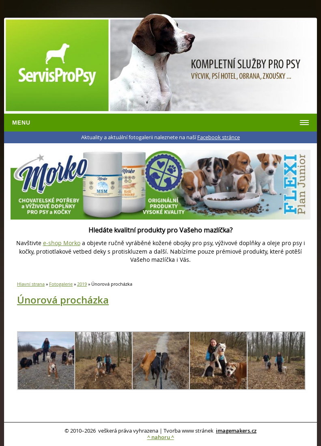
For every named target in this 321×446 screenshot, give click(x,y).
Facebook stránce (218, 137)
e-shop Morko (61, 243)
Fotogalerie (61, 284)
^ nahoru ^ (160, 437)
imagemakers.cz (236, 430)
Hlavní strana (31, 284)
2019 (82, 284)
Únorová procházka (63, 299)
